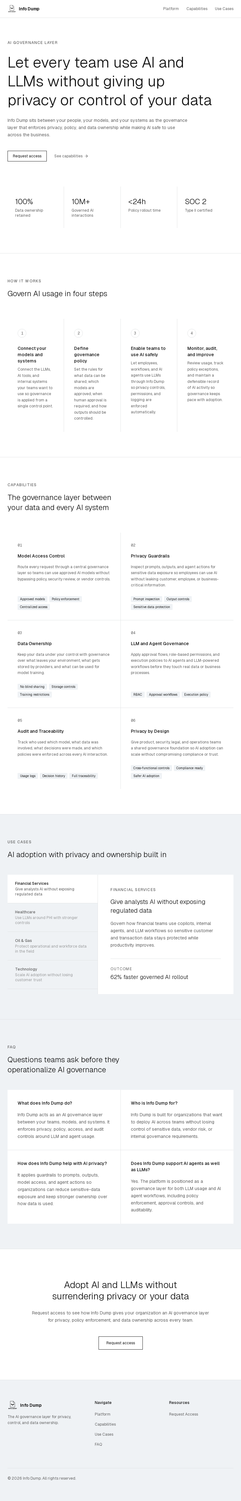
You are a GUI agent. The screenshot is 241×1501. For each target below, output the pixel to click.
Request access (27, 156)
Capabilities (196, 8)
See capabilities (71, 156)
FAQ (98, 1444)
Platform (171, 8)
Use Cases (224, 8)
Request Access (183, 1414)
